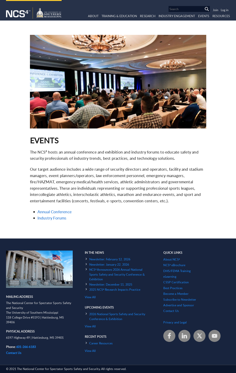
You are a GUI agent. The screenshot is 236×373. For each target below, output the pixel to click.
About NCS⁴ (171, 259)
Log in (224, 10)
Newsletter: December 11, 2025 (110, 284)
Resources (221, 16)
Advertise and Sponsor (178, 305)
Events (203, 16)
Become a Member (175, 294)
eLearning (169, 276)
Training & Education (119, 16)
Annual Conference (54, 211)
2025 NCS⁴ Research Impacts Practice (114, 289)
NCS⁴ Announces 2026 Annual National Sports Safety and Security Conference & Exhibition (117, 274)
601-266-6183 (26, 347)
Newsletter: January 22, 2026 (109, 264)
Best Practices (173, 288)
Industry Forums (51, 218)
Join (215, 10)
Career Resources (101, 343)
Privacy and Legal (175, 322)
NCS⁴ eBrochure (174, 265)
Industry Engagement (177, 16)
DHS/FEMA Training (177, 271)
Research (147, 16)
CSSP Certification (176, 282)
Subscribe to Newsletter (179, 299)
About (93, 16)
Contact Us (13, 353)
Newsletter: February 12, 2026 (110, 259)
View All (90, 297)
